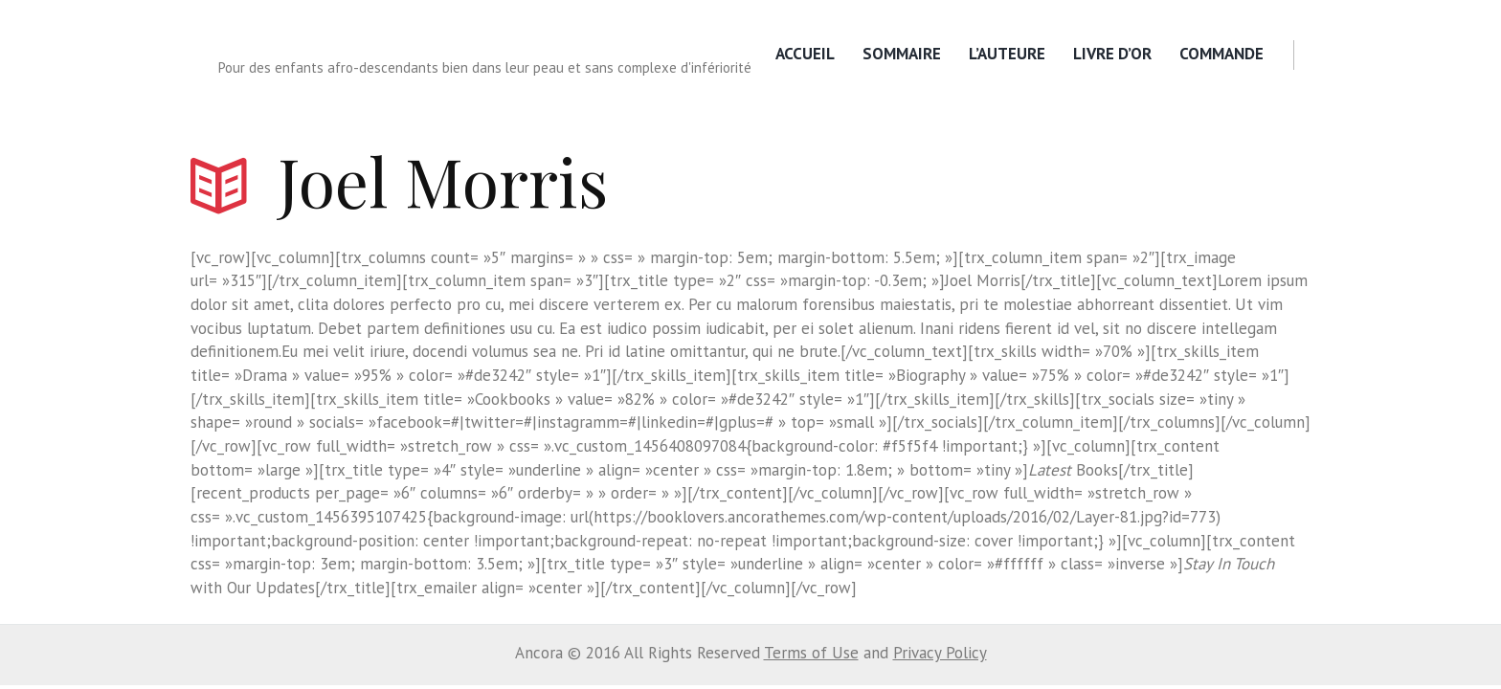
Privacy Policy (940, 652)
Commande (1221, 53)
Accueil (805, 53)
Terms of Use (811, 652)
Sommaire (902, 53)
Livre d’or (1112, 53)
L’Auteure (1007, 53)
